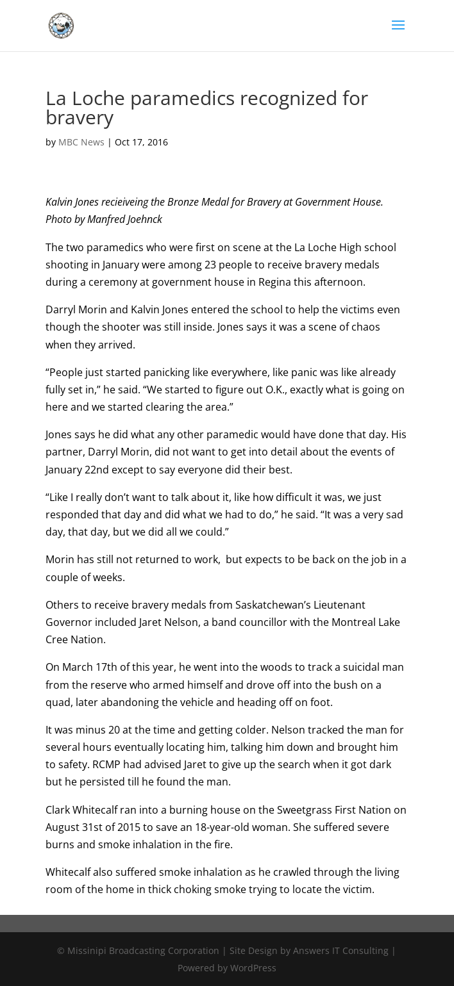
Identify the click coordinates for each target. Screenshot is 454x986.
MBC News (81, 142)
